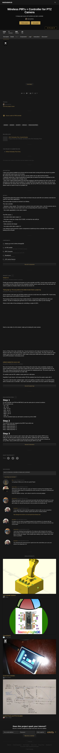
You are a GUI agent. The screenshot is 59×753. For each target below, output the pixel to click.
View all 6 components (29, 264)
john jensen (7, 677)
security (18, 125)
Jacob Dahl (7, 637)
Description (6, 36)
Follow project (24, 23)
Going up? (29, 742)
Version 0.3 (6, 277)
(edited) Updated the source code (11, 362)
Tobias (5, 597)
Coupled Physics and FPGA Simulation (13, 716)
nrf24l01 (24, 125)
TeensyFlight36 (7, 635)
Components (23, 36)
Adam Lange (7, 717)
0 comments (20, 279)
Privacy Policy (41, 745)
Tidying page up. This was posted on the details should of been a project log (22, 289)
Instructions (37, 36)
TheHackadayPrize (33, 125)
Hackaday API (49, 745)
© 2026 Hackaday (29, 749)
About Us (9, 745)
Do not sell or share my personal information (29, 746)
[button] (55, 2)
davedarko (16, 508)
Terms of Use (34, 745)
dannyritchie (29, 19)
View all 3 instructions (29, 444)
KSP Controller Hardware (9, 595)
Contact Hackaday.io (17, 745)
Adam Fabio (14, 487)
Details (12, 36)
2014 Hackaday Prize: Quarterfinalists (18, 137)
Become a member (17, 728)
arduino (6, 125)
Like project (36, 23)
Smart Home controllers (9, 675)
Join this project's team (8, 106)
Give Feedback (26, 745)
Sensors (12, 125)
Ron (12, 480)
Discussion (45, 36)
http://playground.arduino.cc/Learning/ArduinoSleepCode (27, 514)
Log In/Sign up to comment (10, 477)
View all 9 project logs (29, 386)
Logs (30, 36)
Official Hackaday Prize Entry (5, 43)
